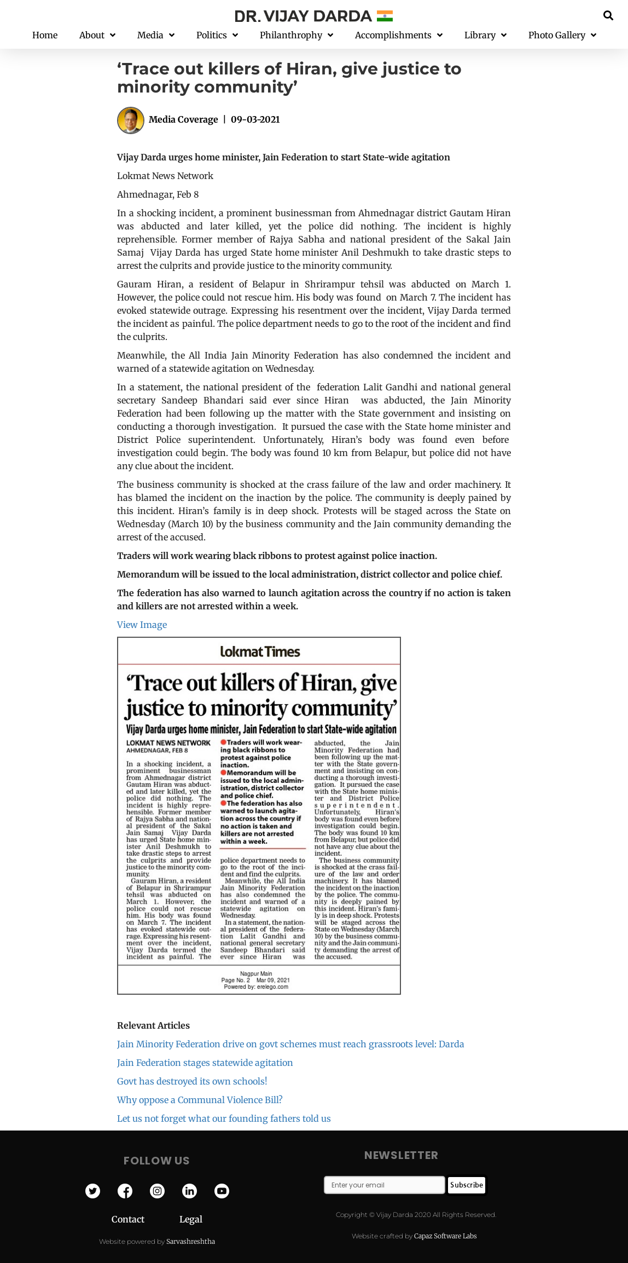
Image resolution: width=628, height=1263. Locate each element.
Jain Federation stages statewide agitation (205, 1062)
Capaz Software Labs (445, 1236)
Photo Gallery (562, 35)
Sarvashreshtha (190, 1241)
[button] (609, 15)
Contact (145, 1219)
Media (156, 35)
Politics (217, 35)
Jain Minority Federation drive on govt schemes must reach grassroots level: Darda (290, 1044)
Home (44, 35)
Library (485, 35)
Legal (190, 1219)
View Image (142, 624)
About (97, 35)
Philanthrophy (296, 35)
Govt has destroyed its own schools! (192, 1081)
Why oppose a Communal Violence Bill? (200, 1099)
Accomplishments (399, 35)
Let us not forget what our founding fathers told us (224, 1118)
